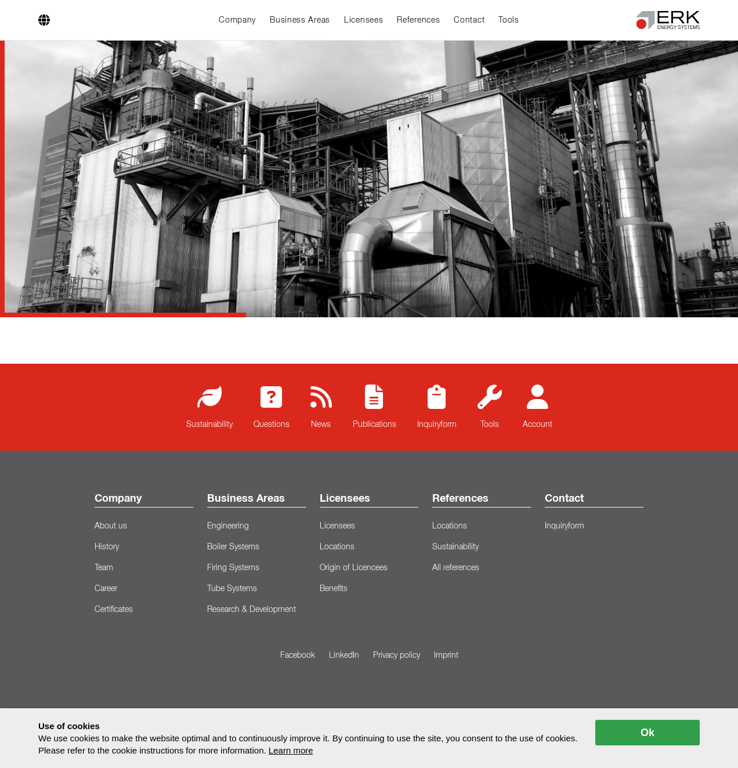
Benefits (334, 589)
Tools (508, 20)
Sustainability (209, 407)
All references (455, 568)
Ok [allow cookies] (647, 732)
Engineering (228, 526)
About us (111, 526)
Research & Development (251, 610)
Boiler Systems (233, 547)
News (321, 407)
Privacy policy (396, 655)
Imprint (446, 655)
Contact (469, 20)
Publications (374, 407)
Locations (337, 547)
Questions (272, 407)
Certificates (114, 610)
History (107, 547)
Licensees (363, 20)
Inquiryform (437, 407)
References (418, 20)
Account (537, 407)
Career (106, 589)
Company (237, 20)
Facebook (297, 655)
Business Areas (300, 20)
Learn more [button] (291, 750)
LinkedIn (344, 655)
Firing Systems (233, 568)
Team (104, 568)
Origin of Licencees (354, 568)
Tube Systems (232, 589)
